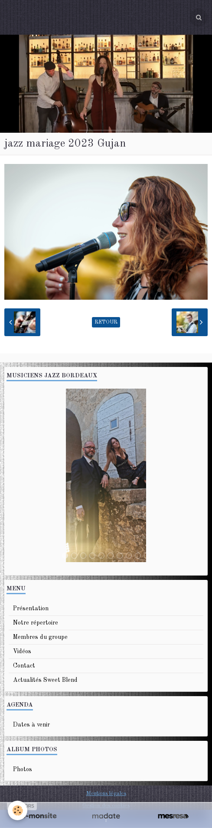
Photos (22, 769)
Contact (24, 666)
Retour (106, 322)
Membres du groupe (40, 637)
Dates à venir (31, 725)
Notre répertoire (35, 623)
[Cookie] (17, 810)
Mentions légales (106, 793)
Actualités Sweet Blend (45, 680)
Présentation (31, 608)
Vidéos (22, 651)
